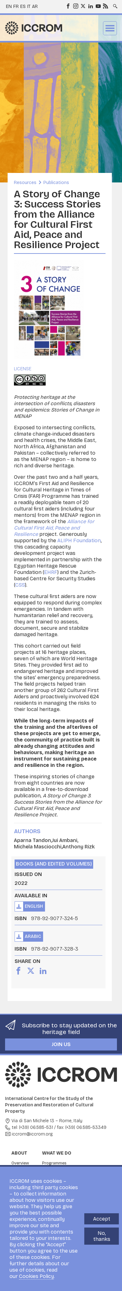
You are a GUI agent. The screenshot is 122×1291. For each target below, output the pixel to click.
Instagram (75, 5)
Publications (56, 182)
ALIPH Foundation (79, 540)
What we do (56, 1153)
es (23, 6)
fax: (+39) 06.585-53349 (81, 1127)
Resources (25, 182)
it (28, 6)
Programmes (54, 1163)
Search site (114, 4)
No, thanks (101, 1236)
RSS (105, 5)
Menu (110, 28)
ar (35, 6)
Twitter (82, 5)
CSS (20, 585)
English (34, 906)
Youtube (98, 5)
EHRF (50, 572)
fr (16, 6)
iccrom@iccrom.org (32, 1134)
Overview (20, 1163)
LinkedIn (90, 5)
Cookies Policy (36, 1276)
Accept (101, 1219)
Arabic (33, 936)
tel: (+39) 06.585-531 (32, 1127)
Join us (61, 1044)
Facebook (68, 5)
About (19, 1153)
